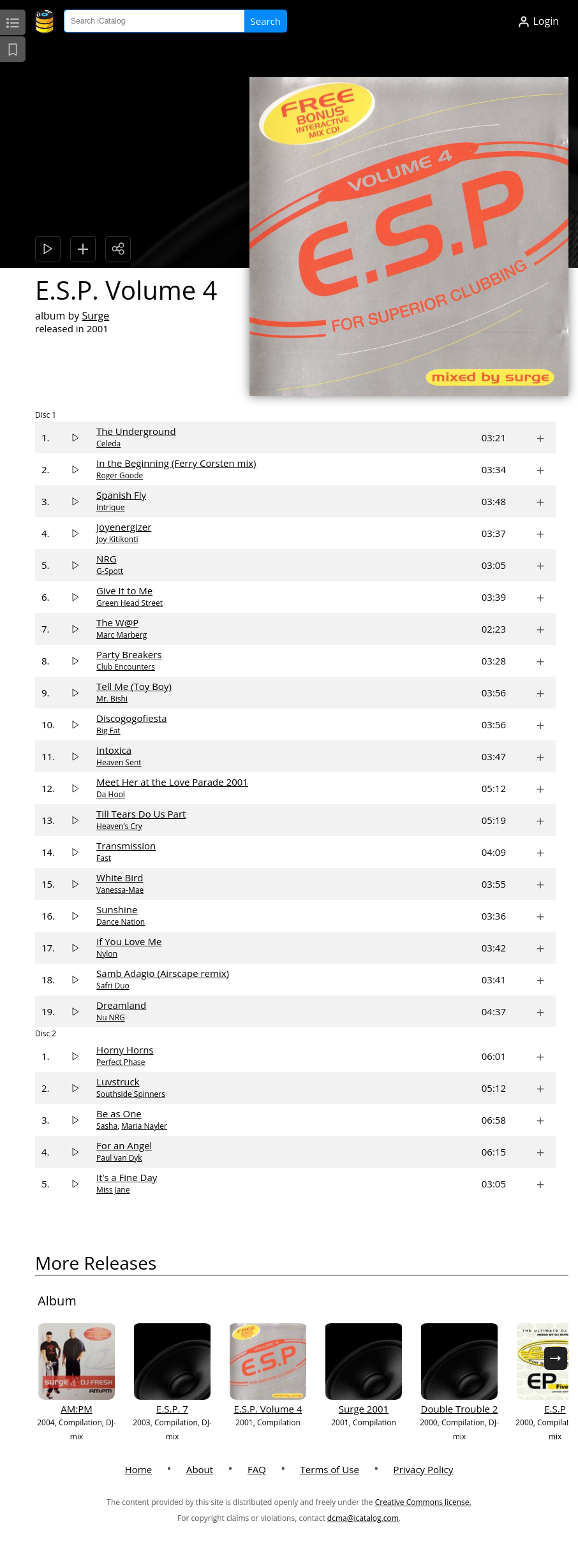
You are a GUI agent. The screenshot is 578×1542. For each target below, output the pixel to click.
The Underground (136, 431)
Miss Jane (113, 1189)
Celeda (108, 443)
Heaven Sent (118, 762)
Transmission (126, 845)
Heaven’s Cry (119, 826)
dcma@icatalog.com (363, 1518)
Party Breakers (128, 654)
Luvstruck (117, 1081)
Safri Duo (113, 985)
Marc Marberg (121, 634)
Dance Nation (120, 921)
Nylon (106, 953)
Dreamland (121, 1005)
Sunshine (116, 909)
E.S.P (554, 1408)
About (199, 1469)
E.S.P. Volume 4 (267, 1408)
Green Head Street (129, 603)
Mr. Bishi (112, 698)
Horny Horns (124, 1049)
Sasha (106, 1125)
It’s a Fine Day (126, 1177)
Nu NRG (110, 1017)
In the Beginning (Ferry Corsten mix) (176, 463)
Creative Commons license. (423, 1502)
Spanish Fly (121, 494)
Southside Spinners (130, 1094)
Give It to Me (124, 590)
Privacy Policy (424, 1469)
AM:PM (76, 1408)
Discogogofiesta (131, 718)
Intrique (110, 507)
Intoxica (113, 750)
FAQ (257, 1469)
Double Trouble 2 (459, 1408)
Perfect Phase (120, 1062)
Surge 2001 (364, 1408)
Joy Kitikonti (117, 539)
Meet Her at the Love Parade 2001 (172, 781)
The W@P (117, 622)
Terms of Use (329, 1469)
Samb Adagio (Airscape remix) (162, 973)
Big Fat (108, 730)
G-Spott (109, 571)
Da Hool (110, 794)
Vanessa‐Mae (120, 890)
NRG (106, 558)
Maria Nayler (144, 1125)
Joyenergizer (123, 526)
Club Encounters (125, 666)
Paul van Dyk (119, 1157)
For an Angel (124, 1145)
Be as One (119, 1113)
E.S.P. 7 (172, 1408)
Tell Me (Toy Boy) (134, 686)
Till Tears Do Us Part (141, 813)
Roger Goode (119, 475)
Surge (95, 315)
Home (138, 1469)
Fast (103, 858)
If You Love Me (128, 941)
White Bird (119, 877)
